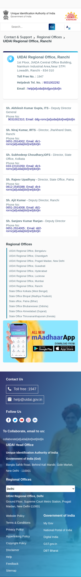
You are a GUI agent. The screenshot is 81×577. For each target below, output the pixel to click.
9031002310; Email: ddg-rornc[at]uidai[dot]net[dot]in (41, 119)
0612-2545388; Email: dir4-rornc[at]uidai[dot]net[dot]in (23, 188)
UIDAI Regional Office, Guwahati (27, 266)
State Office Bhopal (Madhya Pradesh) (30, 296)
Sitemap (11, 570)
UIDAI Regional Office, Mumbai (26, 281)
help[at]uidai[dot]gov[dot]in (44, 88)
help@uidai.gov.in (25, 399)
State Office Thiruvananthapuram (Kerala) (32, 316)
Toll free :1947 (22, 389)
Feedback (12, 563)
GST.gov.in (50, 543)
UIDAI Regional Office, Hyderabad (28, 271)
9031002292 (52, 82)
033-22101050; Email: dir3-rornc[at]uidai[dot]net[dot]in (23, 167)
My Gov (48, 523)
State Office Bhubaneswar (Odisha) (28, 306)
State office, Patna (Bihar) (23, 301)
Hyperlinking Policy (18, 536)
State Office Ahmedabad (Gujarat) (28, 311)
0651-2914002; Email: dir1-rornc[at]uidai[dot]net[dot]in (23, 143)
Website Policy (15, 515)
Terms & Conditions (18, 522)
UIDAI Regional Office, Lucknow (27, 276)
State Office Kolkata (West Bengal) (28, 291)
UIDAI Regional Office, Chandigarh (28, 256)
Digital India (51, 537)
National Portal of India (58, 530)
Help (9, 556)
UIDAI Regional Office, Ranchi (26, 286)
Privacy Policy (15, 529)
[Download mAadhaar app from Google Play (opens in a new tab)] (40, 341)
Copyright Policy (16, 543)
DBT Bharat (51, 550)
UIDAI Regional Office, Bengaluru (27, 251)
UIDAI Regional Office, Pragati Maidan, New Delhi (37, 261)
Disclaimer (12, 550)
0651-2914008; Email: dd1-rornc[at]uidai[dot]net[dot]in (23, 209)
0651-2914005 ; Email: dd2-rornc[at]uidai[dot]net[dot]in (24, 229)
